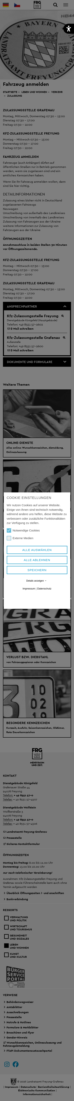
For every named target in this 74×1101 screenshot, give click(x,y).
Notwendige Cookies (23, 530)
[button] (68, 29)
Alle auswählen (37, 550)
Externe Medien (20, 538)
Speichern (37, 570)
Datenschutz (44, 588)
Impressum (29, 588)
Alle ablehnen (37, 560)
